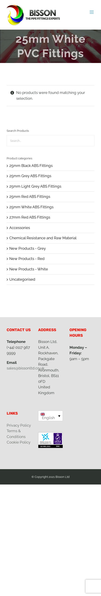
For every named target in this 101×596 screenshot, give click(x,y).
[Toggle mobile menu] (92, 12)
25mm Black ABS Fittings (31, 165)
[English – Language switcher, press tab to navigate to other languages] (50, 416)
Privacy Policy (19, 425)
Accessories (19, 227)
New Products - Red (27, 258)
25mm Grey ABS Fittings (30, 176)
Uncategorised (22, 279)
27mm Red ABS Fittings (29, 217)
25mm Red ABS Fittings (29, 196)
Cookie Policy (18, 442)
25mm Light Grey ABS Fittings (35, 186)
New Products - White (28, 269)
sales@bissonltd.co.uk (25, 368)
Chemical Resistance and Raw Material (43, 238)
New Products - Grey (27, 248)
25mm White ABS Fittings (31, 207)
